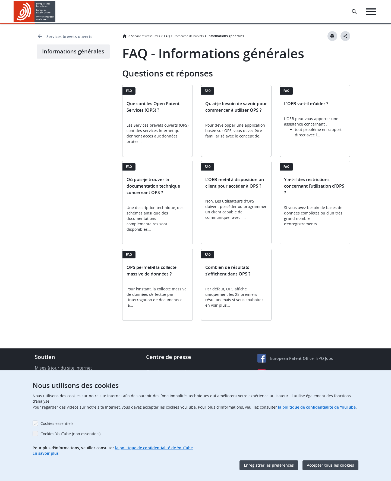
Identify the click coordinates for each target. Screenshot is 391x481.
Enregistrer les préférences (269, 465)
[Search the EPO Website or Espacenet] (354, 12)
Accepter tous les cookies (330, 465)
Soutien (45, 357)
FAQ (167, 36)
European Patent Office (292, 358)
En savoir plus (46, 453)
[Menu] (371, 12)
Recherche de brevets (189, 36)
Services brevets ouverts (69, 36)
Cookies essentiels (57, 423)
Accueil (124, 36)
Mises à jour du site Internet (63, 368)
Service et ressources (145, 36)
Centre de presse (168, 357)
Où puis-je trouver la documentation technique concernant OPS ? (153, 186)
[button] (56, 11)
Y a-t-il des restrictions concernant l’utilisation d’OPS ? (314, 186)
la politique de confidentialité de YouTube (317, 407)
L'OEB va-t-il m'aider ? (306, 104)
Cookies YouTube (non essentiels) (70, 433)
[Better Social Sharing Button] (345, 36)
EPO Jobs (324, 358)
